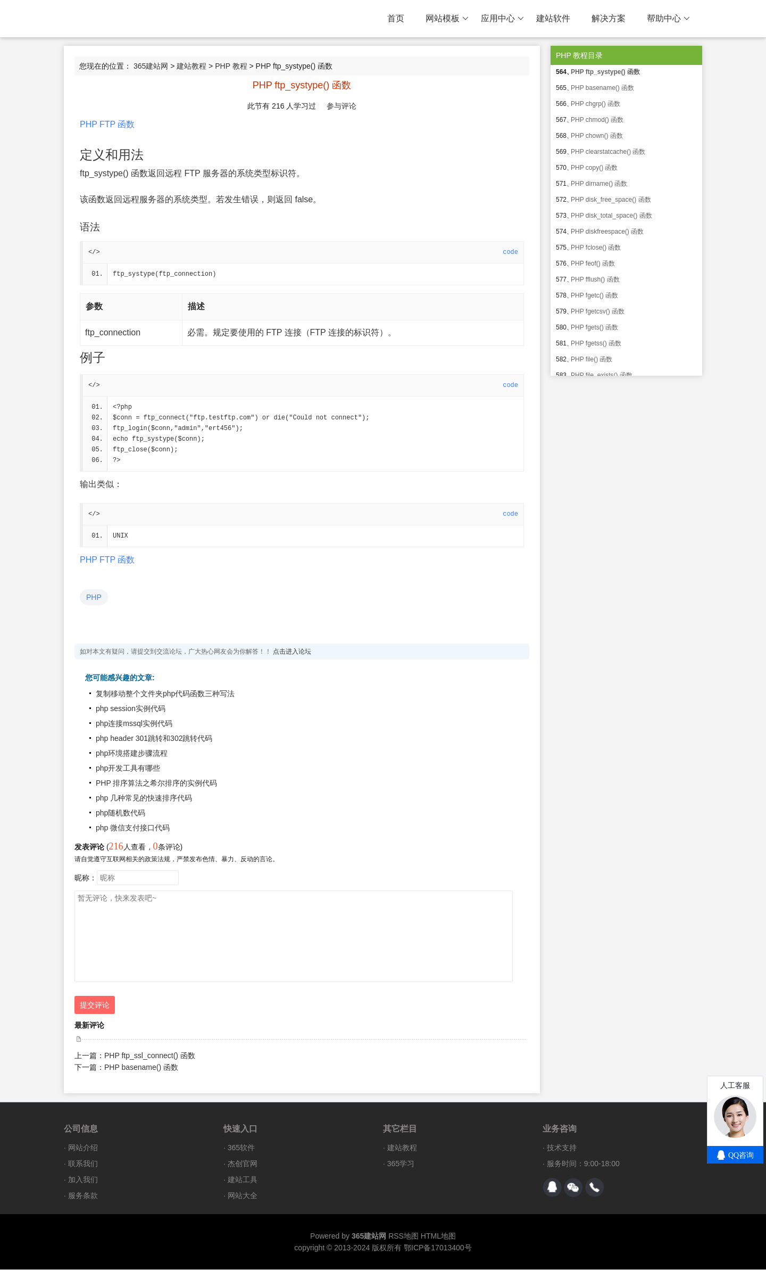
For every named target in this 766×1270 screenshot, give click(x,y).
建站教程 (191, 66)
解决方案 (609, 18)
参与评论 (341, 106)
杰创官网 (242, 1164)
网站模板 (447, 18)
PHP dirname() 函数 (599, 183)
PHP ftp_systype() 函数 (605, 72)
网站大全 (242, 1196)
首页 (395, 18)
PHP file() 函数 (591, 359)
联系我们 (83, 1164)
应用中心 (502, 18)
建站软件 (553, 18)
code (510, 252)
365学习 (400, 1164)
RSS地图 (403, 1236)
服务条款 (83, 1196)
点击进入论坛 (292, 652)
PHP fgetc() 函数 (594, 295)
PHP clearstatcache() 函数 (608, 151)
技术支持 (562, 1148)
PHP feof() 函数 (593, 263)
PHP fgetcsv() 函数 (598, 311)
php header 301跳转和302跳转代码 (154, 739)
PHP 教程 (231, 66)
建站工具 (242, 1180)
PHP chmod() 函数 (597, 119)
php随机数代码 (120, 813)
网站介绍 (83, 1148)
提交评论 (95, 1005)
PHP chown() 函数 (597, 135)
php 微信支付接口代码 (133, 828)
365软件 (241, 1148)
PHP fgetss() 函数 (596, 343)
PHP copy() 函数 (594, 167)
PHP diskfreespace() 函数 (607, 231)
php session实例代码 (130, 709)
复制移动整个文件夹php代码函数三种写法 (165, 694)
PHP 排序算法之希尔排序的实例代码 (156, 783)
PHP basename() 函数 (141, 1067)
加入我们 (83, 1180)
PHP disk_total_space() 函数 (611, 215)
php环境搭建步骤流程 (132, 753)
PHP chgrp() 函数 (595, 104)
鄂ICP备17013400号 (438, 1248)
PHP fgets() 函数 (594, 327)
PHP (94, 597)
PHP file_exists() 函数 (601, 375)
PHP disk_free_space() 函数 (611, 199)
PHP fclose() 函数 (596, 247)
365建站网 (151, 66)
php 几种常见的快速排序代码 (144, 798)
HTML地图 (438, 1236)
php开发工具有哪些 (128, 768)
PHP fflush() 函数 (595, 279)
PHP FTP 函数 (107, 124)
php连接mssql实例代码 (134, 724)
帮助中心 (668, 18)
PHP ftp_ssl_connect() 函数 (149, 1056)
